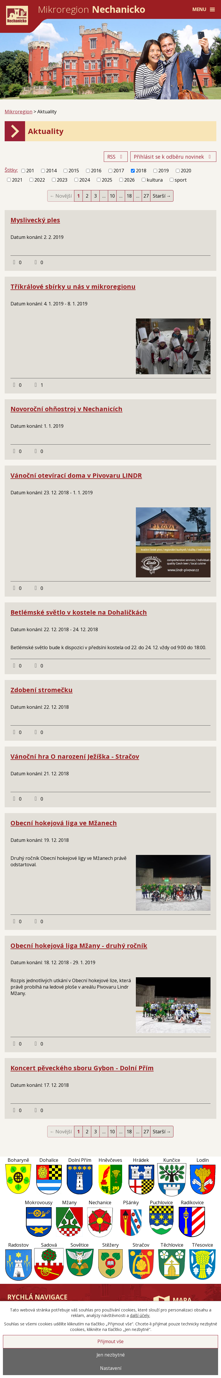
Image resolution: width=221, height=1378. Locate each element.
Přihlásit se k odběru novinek (173, 156)
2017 (118, 170)
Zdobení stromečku (41, 690)
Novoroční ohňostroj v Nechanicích (66, 409)
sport (181, 180)
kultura (155, 180)
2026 (129, 180)
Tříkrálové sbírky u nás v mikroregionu (73, 286)
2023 (62, 180)
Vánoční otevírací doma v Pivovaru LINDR (76, 475)
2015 (74, 170)
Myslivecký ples (35, 220)
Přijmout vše (110, 1341)
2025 (107, 180)
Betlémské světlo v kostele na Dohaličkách (78, 612)
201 (30, 170)
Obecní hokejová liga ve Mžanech (63, 823)
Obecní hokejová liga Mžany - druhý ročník (78, 945)
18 (129, 196)
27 (146, 196)
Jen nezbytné (111, 1355)
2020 (186, 170)
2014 (51, 170)
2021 (17, 180)
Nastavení (110, 1368)
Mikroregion (18, 111)
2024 (84, 180)
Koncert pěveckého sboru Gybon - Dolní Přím (82, 1068)
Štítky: (11, 170)
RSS (115, 156)
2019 (163, 170)
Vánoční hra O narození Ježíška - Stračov (74, 756)
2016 (96, 170)
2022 (39, 180)
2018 (141, 170)
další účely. (140, 1315)
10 (112, 196)
